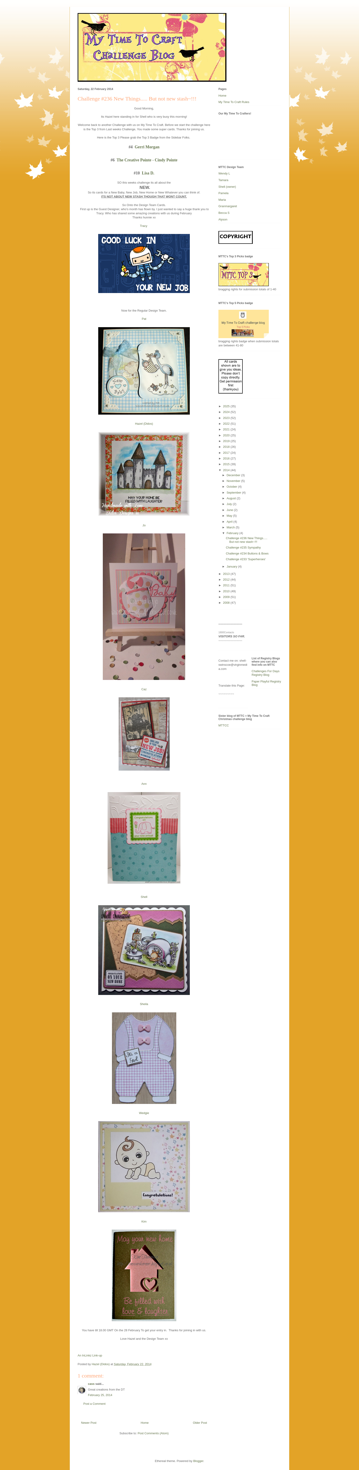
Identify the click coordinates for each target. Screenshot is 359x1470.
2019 (227, 441)
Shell (144, 897)
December (234, 475)
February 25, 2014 (100, 1395)
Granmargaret (227, 206)
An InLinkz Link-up (90, 1355)
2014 (227, 470)
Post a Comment (94, 1403)
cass (91, 1384)
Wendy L (224, 173)
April (230, 521)
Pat (144, 319)
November (234, 481)
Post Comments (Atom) (153, 1433)
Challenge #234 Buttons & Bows (247, 553)
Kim (144, 1221)
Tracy (144, 226)
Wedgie (144, 1113)
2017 (227, 452)
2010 (227, 591)
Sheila (144, 1004)
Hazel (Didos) (144, 423)
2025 (227, 406)
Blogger (198, 1461)
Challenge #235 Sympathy (243, 547)
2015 (227, 464)
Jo (144, 525)
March (231, 527)
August (232, 498)
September (234, 492)
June (230, 510)
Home (145, 1422)
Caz (144, 689)
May (230, 515)
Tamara (223, 180)
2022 (227, 423)
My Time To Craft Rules (233, 102)
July (230, 504)
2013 (227, 574)
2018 (227, 446)
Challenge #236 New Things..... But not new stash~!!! (246, 539)
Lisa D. (148, 173)
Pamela (223, 193)
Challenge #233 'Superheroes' (246, 559)
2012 (227, 579)
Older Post (200, 1422)
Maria (222, 199)
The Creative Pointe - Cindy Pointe (147, 160)
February (233, 533)
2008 (227, 602)
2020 (227, 435)
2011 (227, 585)
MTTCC (223, 725)
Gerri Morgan (146, 147)
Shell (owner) (227, 186)
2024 (227, 412)
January (232, 566)
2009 (227, 597)
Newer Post (88, 1422)
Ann (144, 783)
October (232, 486)
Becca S (223, 213)
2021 (227, 429)
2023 (227, 418)
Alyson (222, 219)
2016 (227, 458)
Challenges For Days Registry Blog (265, 673)
